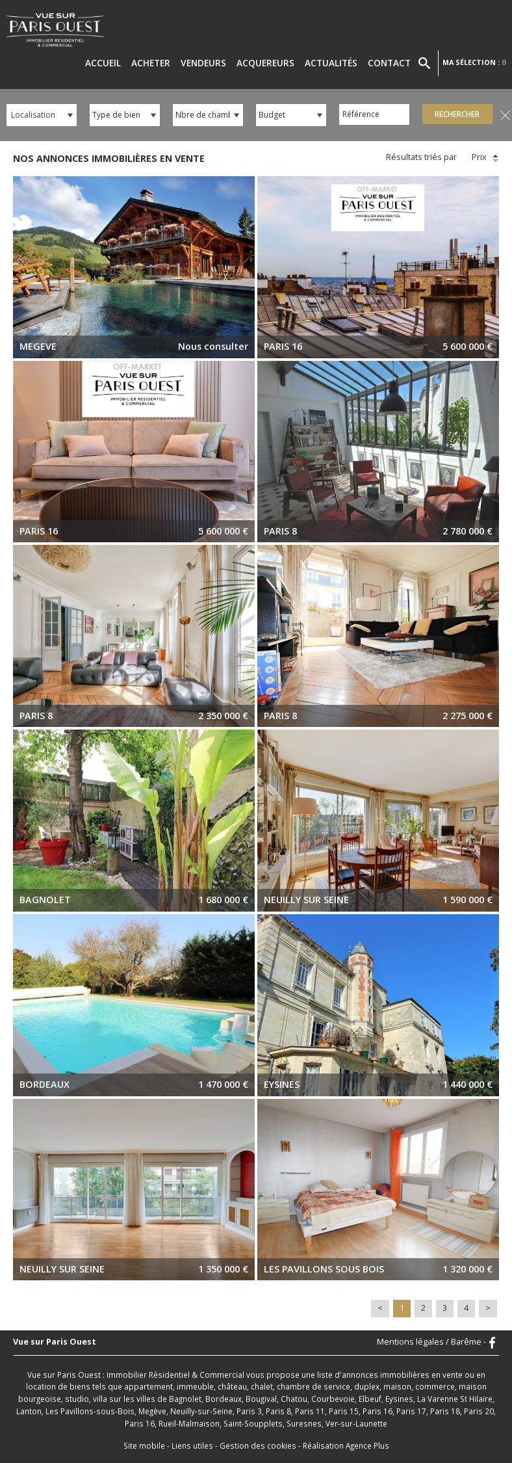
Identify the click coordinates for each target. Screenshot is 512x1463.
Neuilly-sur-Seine (201, 1411)
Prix (486, 157)
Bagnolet (185, 1398)
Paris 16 (377, 1411)
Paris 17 (411, 1411)
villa (100, 1398)
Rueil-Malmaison (189, 1423)
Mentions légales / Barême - (431, 1342)
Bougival (261, 1398)
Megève (152, 1411)
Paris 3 (249, 1411)
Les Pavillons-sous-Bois (89, 1411)
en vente (447, 1374)
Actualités (331, 63)
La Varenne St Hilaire (455, 1398)
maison (397, 1386)
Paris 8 (278, 1411)
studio (77, 1398)
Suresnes (304, 1423)
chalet (262, 1386)
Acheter (150, 63)
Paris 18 (445, 1411)
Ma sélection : (474, 62)
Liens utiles (192, 1445)
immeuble (195, 1386)
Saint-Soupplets (253, 1423)
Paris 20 (479, 1411)
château (232, 1386)
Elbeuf (370, 1398)
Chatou (294, 1398)
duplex (366, 1386)
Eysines (399, 1398)
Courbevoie (333, 1398)
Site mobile (144, 1445)
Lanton (29, 1411)
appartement (148, 1386)
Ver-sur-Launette (356, 1423)
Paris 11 (310, 1411)
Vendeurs (203, 63)
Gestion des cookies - (261, 1445)
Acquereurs (265, 63)
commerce (435, 1386)
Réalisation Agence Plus (346, 1445)
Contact (389, 63)
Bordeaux (223, 1398)
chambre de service (313, 1386)
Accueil (103, 63)
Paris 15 (344, 1411)
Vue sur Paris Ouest (54, 1342)
